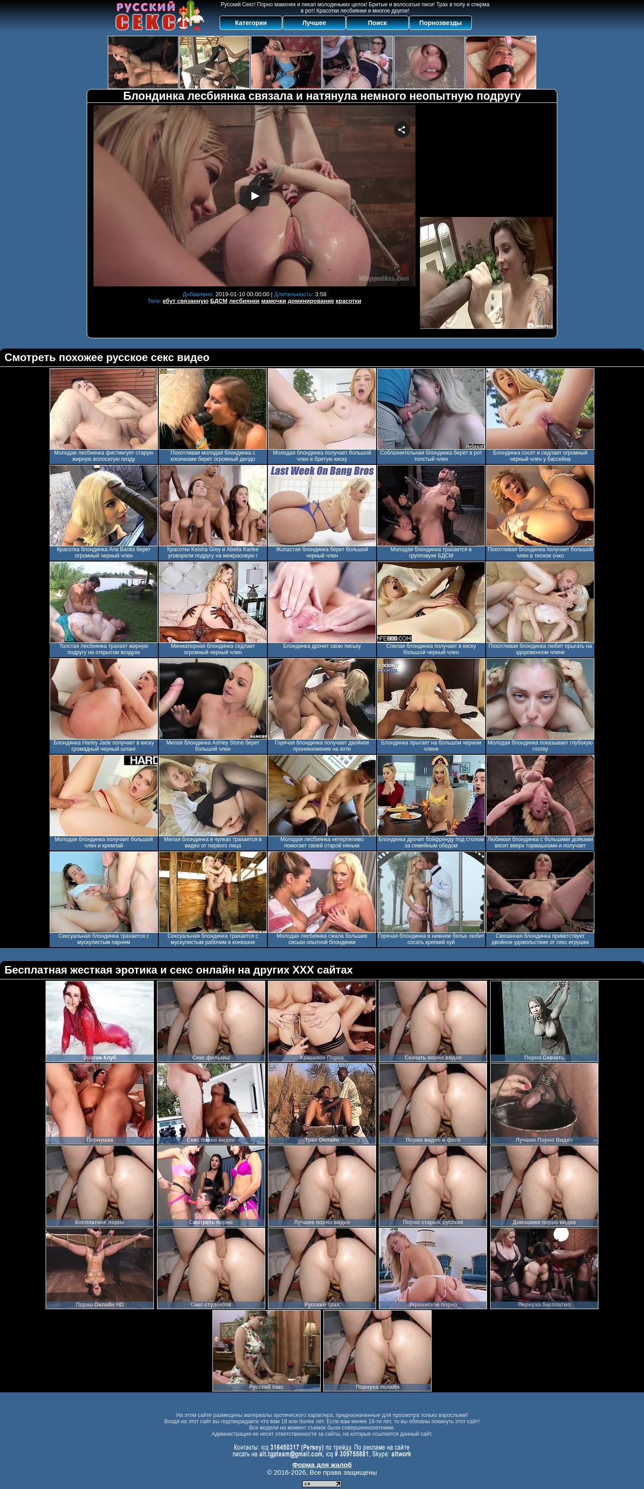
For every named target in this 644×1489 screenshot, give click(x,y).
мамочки (273, 301)
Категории (251, 22)
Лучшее (314, 22)
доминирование (311, 301)
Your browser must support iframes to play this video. (254, 195)
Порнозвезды (440, 22)
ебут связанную (185, 301)
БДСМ (219, 301)
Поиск (377, 22)
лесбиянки (244, 301)
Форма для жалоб (322, 1464)
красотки (348, 301)
